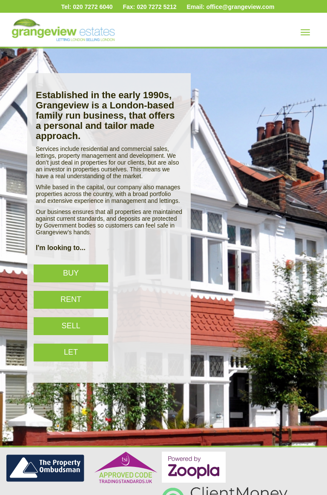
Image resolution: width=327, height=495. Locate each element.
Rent (70, 299)
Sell (70, 325)
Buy (71, 273)
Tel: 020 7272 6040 (86, 6)
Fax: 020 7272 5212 (149, 6)
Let (71, 352)
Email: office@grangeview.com (230, 6)
